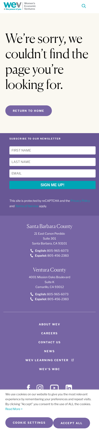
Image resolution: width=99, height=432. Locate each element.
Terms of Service (26, 206)
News (49, 351)
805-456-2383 (49, 255)
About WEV (49, 324)
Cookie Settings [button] (29, 422)
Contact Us (49, 342)
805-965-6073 (49, 250)
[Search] (84, 6)
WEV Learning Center (46, 360)
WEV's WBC (49, 369)
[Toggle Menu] (92, 5)
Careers (49, 333)
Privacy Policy (80, 200)
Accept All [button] (72, 423)
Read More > (14, 409)
